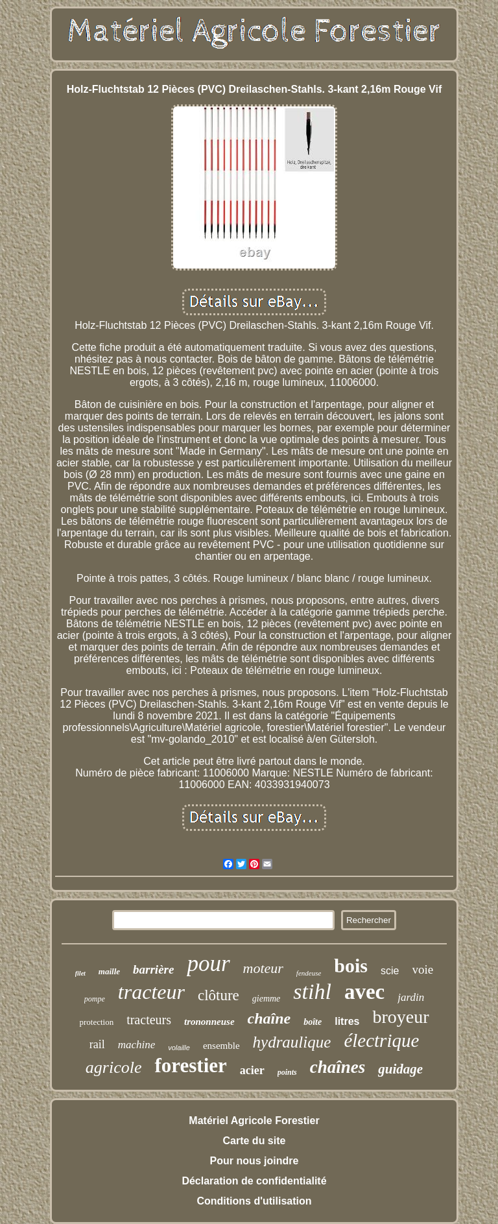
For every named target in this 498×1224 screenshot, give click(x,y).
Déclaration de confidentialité (254, 1180)
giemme (266, 998)
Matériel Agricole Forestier (254, 1120)
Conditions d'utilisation (253, 1200)
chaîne (269, 1018)
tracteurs (148, 1020)
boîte (312, 1022)
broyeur (400, 1017)
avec (364, 991)
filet (80, 973)
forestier (190, 1065)
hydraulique (292, 1042)
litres (347, 1021)
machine (137, 1044)
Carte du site (254, 1140)
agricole (114, 1067)
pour (208, 963)
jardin (410, 997)
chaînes (338, 1067)
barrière (153, 969)
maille (109, 971)
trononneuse (209, 1021)
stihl (312, 991)
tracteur (151, 991)
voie (423, 969)
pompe (94, 998)
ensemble (221, 1045)
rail (97, 1044)
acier (252, 1070)
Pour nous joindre (254, 1160)
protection (96, 1022)
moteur (263, 968)
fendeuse (308, 973)
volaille (179, 1047)
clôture (218, 995)
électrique (381, 1040)
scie (390, 970)
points (287, 1072)
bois (351, 965)
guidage (400, 1069)
